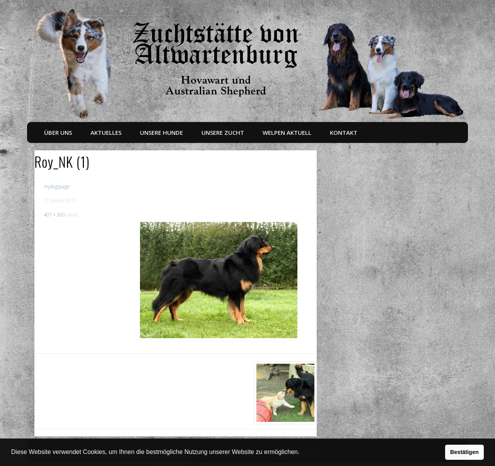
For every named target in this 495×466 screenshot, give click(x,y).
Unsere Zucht (222, 132)
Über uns (58, 132)
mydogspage (57, 186)
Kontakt (343, 132)
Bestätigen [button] (464, 452)
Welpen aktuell (287, 132)
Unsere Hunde (161, 132)
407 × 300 (54, 215)
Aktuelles (105, 132)
